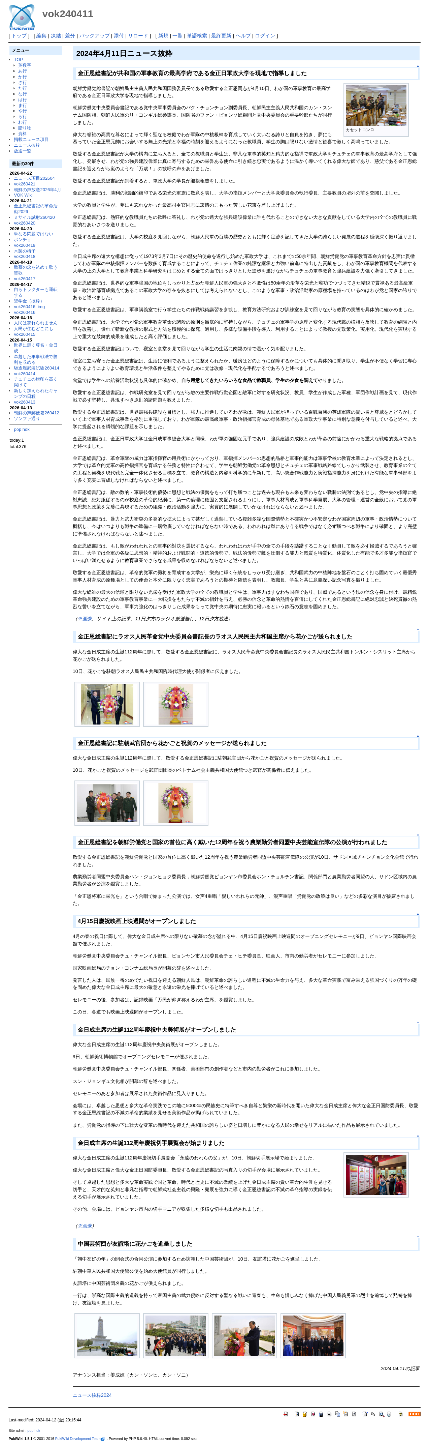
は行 (22, 99)
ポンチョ (22, 239)
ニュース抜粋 (27, 145)
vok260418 (24, 256)
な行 (22, 93)
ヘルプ (243, 35)
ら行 (22, 116)
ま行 (22, 105)
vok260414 (24, 373)
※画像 (84, 618)
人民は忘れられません (36, 322)
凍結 (56, 35)
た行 (22, 88)
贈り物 (24, 127)
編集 (41, 35)
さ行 (22, 82)
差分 (70, 35)
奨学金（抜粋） (29, 300)
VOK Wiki (23, 195)
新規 (163, 35)
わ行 (22, 122)
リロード (138, 35)
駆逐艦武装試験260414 (36, 368)
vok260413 (24, 402)
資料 (22, 133)
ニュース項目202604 (34, 178)
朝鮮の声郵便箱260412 (36, 412)
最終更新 (221, 35)
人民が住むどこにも (33, 328)
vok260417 (24, 278)
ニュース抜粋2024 (92, 1395)
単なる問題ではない (33, 233)
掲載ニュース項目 (31, 139)
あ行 (22, 70)
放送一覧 (22, 150)
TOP (18, 59)
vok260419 (24, 245)
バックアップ (94, 35)
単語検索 (197, 35)
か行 (22, 76)
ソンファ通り (27, 418)
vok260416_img (29, 306)
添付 (119, 35)
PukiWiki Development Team (80, 1439)
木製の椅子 (25, 251)
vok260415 (24, 334)
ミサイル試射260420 (34, 217)
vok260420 (24, 223)
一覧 (177, 35)
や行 (22, 110)
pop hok (21, 429)
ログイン (265, 35)
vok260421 (24, 183)
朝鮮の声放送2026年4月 (37, 189)
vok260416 (24, 312)
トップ (19, 35)
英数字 (24, 65)
